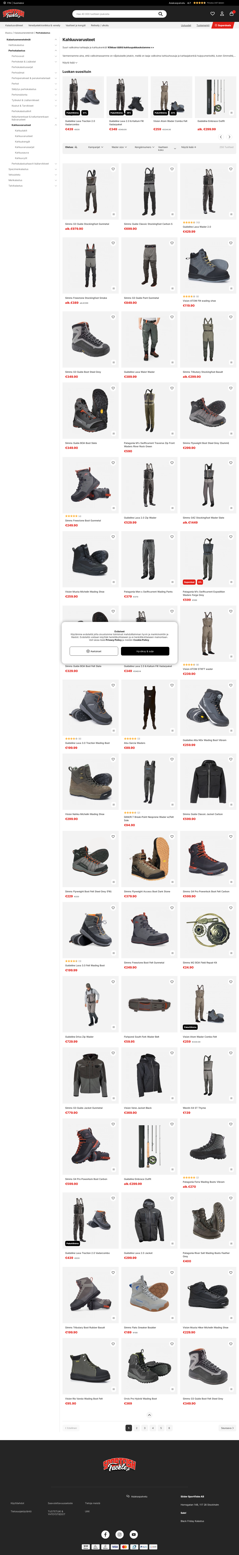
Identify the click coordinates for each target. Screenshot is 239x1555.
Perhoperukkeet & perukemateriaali (32, 78)
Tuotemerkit (203, 25)
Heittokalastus (30, 45)
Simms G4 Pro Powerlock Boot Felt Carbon (206, 891)
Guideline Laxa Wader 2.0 (197, 226)
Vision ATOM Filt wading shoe (199, 300)
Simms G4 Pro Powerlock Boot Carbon (86, 1179)
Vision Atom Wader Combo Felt (170, 121)
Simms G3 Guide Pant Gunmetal (141, 297)
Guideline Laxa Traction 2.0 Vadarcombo (80, 123)
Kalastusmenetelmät (24, 33)
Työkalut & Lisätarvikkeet (32, 100)
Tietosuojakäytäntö (21, 1511)
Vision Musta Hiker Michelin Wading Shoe (205, 1327)
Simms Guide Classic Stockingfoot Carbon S (148, 223)
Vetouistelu (30, 174)
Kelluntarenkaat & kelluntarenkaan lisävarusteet (32, 118)
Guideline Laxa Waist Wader (139, 371)
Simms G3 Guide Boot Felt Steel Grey (203, 1398)
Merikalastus (30, 180)
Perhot (32, 83)
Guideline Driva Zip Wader (79, 1036)
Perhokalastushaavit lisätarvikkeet (32, 163)
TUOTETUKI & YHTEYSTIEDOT (56, 1513)
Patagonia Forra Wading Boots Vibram (203, 1181)
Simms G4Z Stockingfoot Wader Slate (203, 517)
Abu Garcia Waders (134, 743)
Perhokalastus (43, 33)
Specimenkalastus (30, 169)
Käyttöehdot (17, 1503)
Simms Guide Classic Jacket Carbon (203, 814)
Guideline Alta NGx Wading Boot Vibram (204, 740)
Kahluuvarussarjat (24, 147)
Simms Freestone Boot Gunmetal (83, 520)
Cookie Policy (141, 639)
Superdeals (223, 25)
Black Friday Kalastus (192, 1521)
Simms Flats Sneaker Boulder (140, 1327)
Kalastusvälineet (14, 25)
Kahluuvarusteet (32, 125)
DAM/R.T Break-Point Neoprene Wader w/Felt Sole (149, 818)
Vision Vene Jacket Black (138, 1107)
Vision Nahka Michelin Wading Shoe (84, 814)
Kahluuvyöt (21, 158)
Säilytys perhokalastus (32, 89)
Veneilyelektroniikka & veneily (44, 25)
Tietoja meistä (92, 1503)
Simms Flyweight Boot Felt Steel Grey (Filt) (88, 891)
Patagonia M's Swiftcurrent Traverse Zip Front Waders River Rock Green (149, 445)
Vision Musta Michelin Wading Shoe (84, 591)
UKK (87, 1511)
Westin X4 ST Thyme (194, 1107)
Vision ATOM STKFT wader (198, 669)
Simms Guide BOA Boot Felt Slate (83, 666)
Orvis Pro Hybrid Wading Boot (140, 1398)
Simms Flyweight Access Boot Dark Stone (147, 891)
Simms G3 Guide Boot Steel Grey (83, 371)
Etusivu (8, 33)
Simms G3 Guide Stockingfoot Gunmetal (87, 223)
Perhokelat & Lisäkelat (32, 61)
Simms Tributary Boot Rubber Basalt (85, 1327)
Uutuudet (186, 25)
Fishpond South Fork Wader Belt (141, 1036)
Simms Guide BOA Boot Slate (81, 443)
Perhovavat (32, 56)
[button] (211, 3)
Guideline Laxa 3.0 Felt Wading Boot (85, 965)
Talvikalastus (30, 185)
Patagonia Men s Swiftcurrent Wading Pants (148, 591)
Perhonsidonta (32, 94)
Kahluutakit (21, 130)
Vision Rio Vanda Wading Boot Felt (84, 1398)
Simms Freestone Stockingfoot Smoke (86, 297)
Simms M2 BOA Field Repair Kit (200, 962)
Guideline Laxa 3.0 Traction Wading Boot (87, 743)
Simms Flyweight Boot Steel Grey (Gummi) (206, 443)
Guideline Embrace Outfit (211, 121)
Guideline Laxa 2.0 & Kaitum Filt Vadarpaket (126, 123)
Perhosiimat (32, 72)
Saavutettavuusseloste (60, 1503)
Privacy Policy (114, 639)
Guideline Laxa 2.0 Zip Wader (140, 517)
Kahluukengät (22, 141)
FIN (15, 3)
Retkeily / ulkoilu (100, 25)
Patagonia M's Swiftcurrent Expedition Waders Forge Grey (204, 593)
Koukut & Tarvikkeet (32, 105)
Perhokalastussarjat (22, 67)
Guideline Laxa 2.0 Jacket (138, 1253)
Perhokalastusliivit (21, 111)
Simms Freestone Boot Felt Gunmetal (144, 962)
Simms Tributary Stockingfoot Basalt (203, 371)
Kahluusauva (22, 152)
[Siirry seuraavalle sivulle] (227, 1428)
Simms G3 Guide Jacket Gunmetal (83, 1107)
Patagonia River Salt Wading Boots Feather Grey (206, 1255)
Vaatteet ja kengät (76, 25)
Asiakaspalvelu (177, 3)
